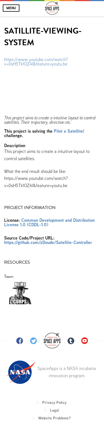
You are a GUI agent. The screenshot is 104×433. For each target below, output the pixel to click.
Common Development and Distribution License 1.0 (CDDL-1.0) (49, 222)
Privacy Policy (54, 402)
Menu (11, 8)
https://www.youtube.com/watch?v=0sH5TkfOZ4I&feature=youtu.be (36, 61)
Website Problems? (54, 418)
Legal (54, 410)
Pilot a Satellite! (69, 131)
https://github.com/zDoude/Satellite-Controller (48, 242)
